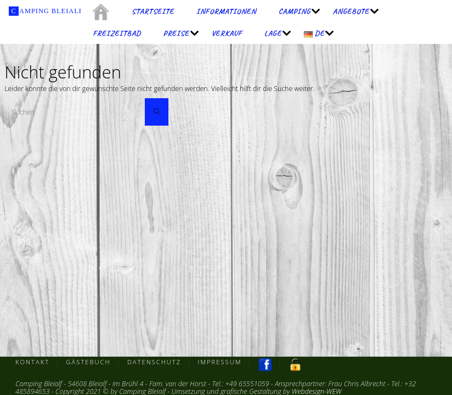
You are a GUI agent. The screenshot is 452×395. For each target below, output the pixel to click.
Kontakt (32, 362)
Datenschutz (154, 362)
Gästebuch (88, 362)
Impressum (220, 362)
